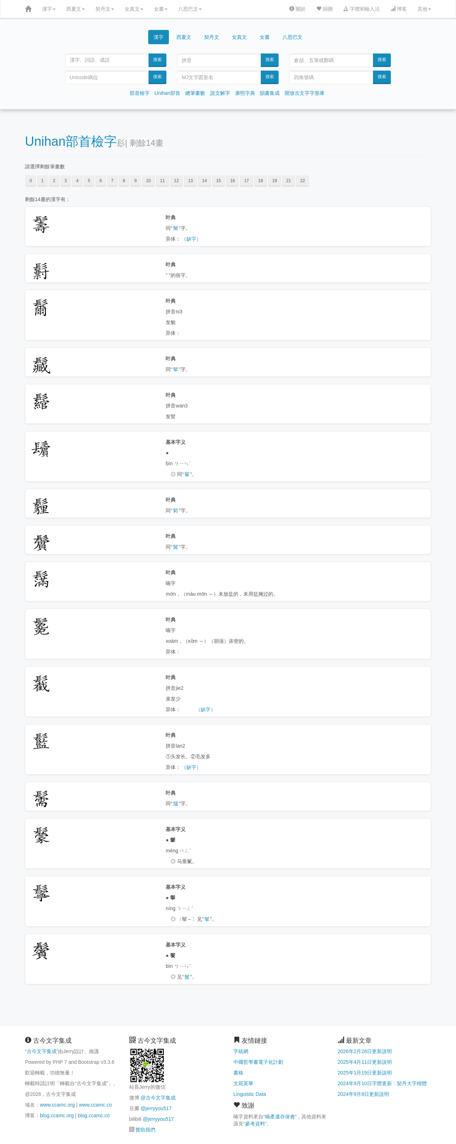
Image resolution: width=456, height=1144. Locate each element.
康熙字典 (245, 93)
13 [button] (190, 180)
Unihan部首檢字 (71, 141)
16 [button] (232, 180)
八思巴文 (190, 9)
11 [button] (162, 180)
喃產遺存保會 (280, 1116)
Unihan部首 (167, 93)
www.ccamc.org (57, 1105)
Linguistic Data (249, 1094)
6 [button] (100, 180)
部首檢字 (140, 93)
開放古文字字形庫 (305, 93)
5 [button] (89, 180)
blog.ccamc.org (57, 1115)
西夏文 (75, 9)
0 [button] (31, 180)
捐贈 (324, 9)
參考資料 (255, 1124)
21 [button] (288, 180)
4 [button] (77, 180)
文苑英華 (243, 1083)
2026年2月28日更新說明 (365, 1051)
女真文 (134, 9)
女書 (160, 9)
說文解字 (220, 93)
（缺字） (191, 239)
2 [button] (54, 180)
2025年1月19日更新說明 (365, 1073)
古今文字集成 (42, 1051)
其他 (424, 9)
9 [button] (135, 180)
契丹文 (104, 9)
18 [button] (260, 180)
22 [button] (302, 180)
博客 (398, 9)
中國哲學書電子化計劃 (258, 1062)
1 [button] (42, 180)
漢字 (49, 9)
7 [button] (112, 180)
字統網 (240, 1051)
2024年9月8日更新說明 (363, 1094)
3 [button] (65, 180)
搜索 (157, 59)
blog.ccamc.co (93, 1115)
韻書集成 (270, 93)
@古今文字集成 (157, 1098)
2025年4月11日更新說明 (365, 1062)
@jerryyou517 (155, 1108)
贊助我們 (145, 1130)
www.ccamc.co (95, 1105)
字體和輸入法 (361, 9)
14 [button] (204, 180)
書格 (238, 1073)
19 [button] (274, 180)
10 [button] (148, 180)
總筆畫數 (195, 93)
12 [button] (176, 180)
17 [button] (246, 180)
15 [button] (218, 180)
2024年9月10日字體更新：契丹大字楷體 (382, 1083)
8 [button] (124, 180)
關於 (297, 9)
